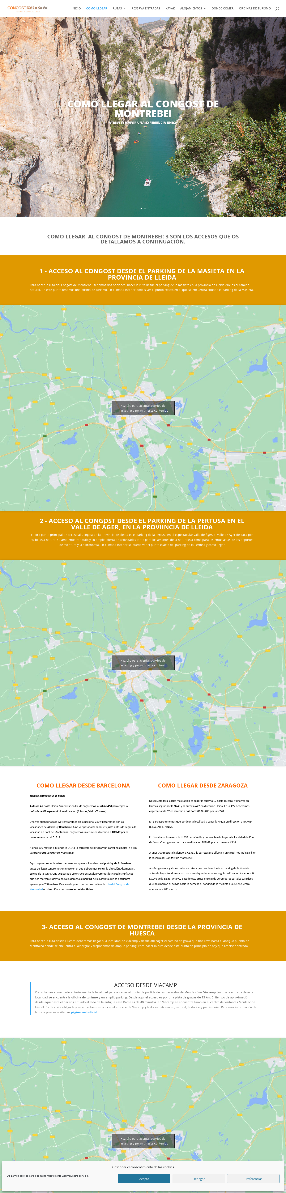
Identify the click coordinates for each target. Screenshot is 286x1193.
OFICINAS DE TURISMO (255, 8)
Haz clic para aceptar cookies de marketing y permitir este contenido (143, 408)
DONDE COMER (223, 8)
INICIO (76, 8)
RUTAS (117, 8)
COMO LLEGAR (96, 8)
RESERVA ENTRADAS (146, 8)
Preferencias (253, 1179)
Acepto (144, 1179)
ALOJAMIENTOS (191, 8)
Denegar (199, 1179)
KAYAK (170, 8)
